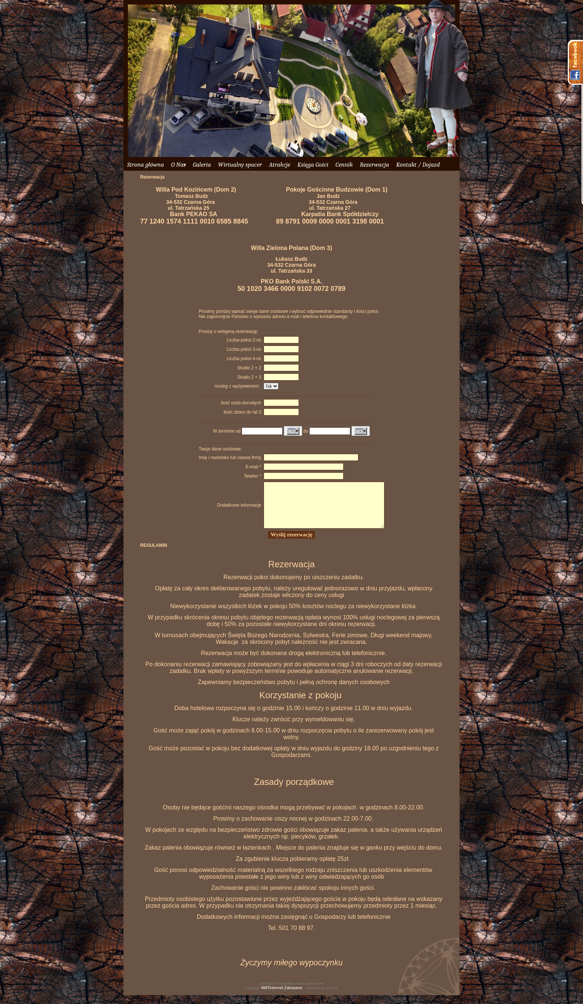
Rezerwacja (374, 164)
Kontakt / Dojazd (417, 164)
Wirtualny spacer (240, 164)
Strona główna (145, 164)
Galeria (202, 164)
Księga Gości (313, 164)
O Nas (178, 164)
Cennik (343, 164)
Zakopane (293, 996)
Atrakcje (279, 164)
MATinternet (272, 996)
